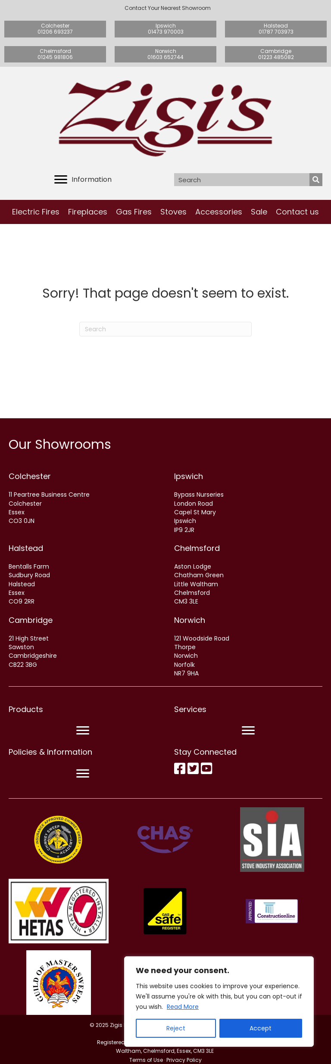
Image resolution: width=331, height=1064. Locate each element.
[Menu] (83, 730)
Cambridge (31, 620)
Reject (175, 1028)
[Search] (165, 329)
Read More (183, 1006)
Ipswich (188, 476)
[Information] (83, 179)
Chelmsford (197, 548)
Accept (261, 1028)
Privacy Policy (184, 1060)
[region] (219, 1001)
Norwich (189, 620)
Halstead (26, 548)
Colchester (30, 476)
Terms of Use (146, 1060)
